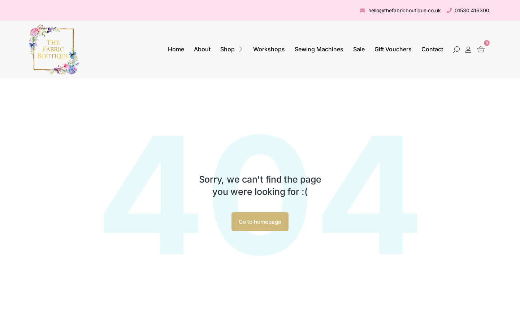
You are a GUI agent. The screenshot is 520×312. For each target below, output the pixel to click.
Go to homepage (260, 221)
